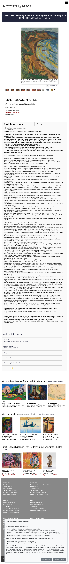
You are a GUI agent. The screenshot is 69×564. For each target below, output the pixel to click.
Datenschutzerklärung (24, 554)
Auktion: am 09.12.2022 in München (34, 16)
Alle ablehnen (46, 559)
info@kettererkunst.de (9, 494)
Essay (39, 124)
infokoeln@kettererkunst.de (38, 510)
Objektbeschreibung (13, 124)
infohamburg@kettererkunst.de (39, 494)
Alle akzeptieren (60, 559)
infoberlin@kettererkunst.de (11, 512)
